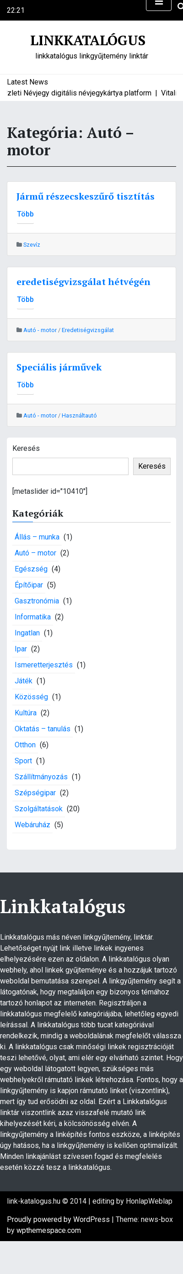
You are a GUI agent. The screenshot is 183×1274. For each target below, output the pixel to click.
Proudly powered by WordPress (59, 1219)
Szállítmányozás (41, 776)
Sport (23, 760)
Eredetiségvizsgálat (88, 330)
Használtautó (79, 415)
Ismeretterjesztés (44, 665)
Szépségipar (35, 792)
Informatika (33, 617)
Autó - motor (40, 330)
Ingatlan (27, 633)
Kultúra (26, 712)
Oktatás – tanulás (42, 728)
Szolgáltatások (39, 808)
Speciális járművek (59, 367)
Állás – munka (37, 537)
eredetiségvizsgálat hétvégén (83, 281)
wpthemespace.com (48, 1230)
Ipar (21, 649)
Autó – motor (35, 553)
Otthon (25, 744)
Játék (23, 681)
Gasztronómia (37, 601)
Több (25, 214)
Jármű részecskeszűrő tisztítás (85, 196)
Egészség (31, 569)
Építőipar (29, 585)
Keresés (26, 448)
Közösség (31, 697)
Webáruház (32, 824)
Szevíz (31, 244)
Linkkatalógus (87, 40)
